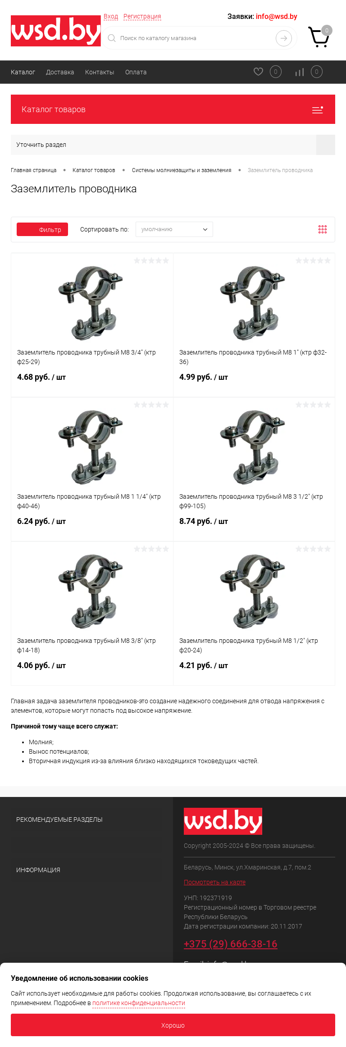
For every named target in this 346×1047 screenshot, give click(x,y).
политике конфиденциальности (138, 1002)
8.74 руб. (254, 526)
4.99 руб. (254, 382)
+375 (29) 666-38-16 (231, 944)
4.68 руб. (92, 382)
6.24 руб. (92, 526)
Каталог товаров (173, 109)
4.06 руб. (92, 670)
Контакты (99, 72)
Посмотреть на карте (215, 882)
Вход (111, 16)
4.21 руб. (254, 670)
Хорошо (173, 1025)
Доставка (60, 72)
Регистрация (142, 16)
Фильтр (42, 229)
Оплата (136, 72)
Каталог (23, 72)
